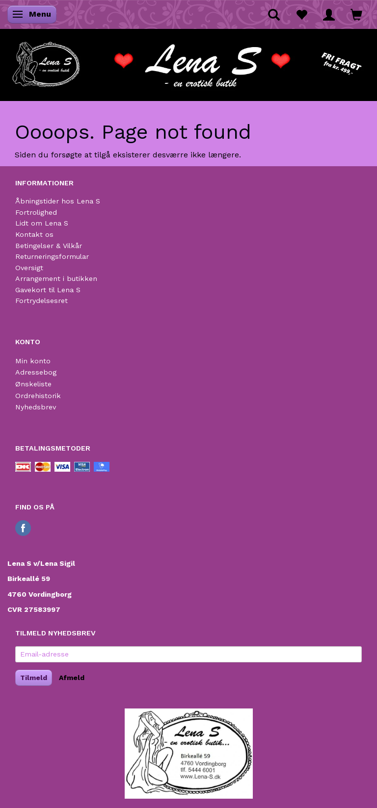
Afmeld (71, 678)
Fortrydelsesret (41, 300)
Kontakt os (34, 234)
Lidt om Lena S (41, 223)
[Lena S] (188, 61)
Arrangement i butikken (56, 278)
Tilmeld (33, 678)
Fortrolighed (36, 212)
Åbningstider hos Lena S (57, 201)
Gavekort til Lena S (48, 290)
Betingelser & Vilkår (48, 246)
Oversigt (29, 268)
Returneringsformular (52, 256)
